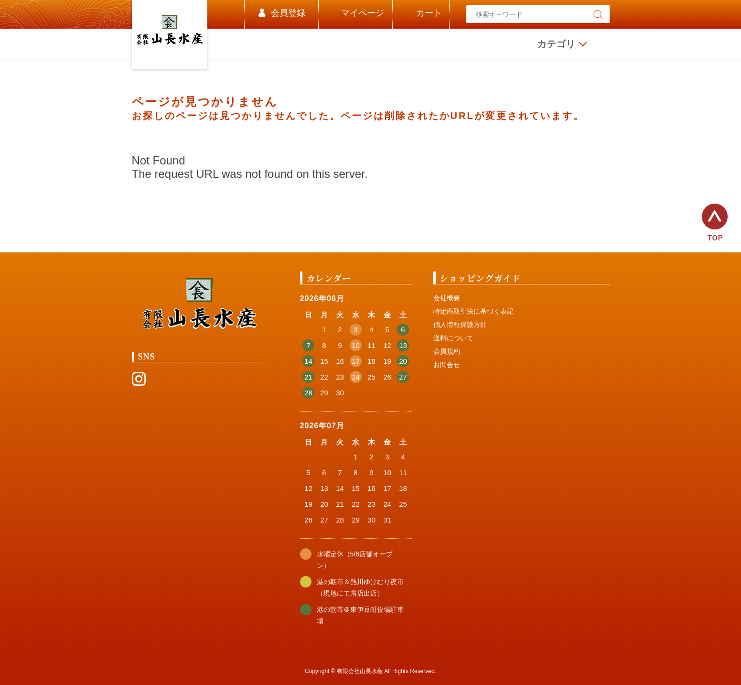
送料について (453, 338)
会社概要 (446, 298)
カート (429, 13)
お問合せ (446, 365)
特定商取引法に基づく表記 (473, 311)
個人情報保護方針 (460, 324)
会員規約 (446, 351)
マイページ (362, 13)
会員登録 (288, 13)
